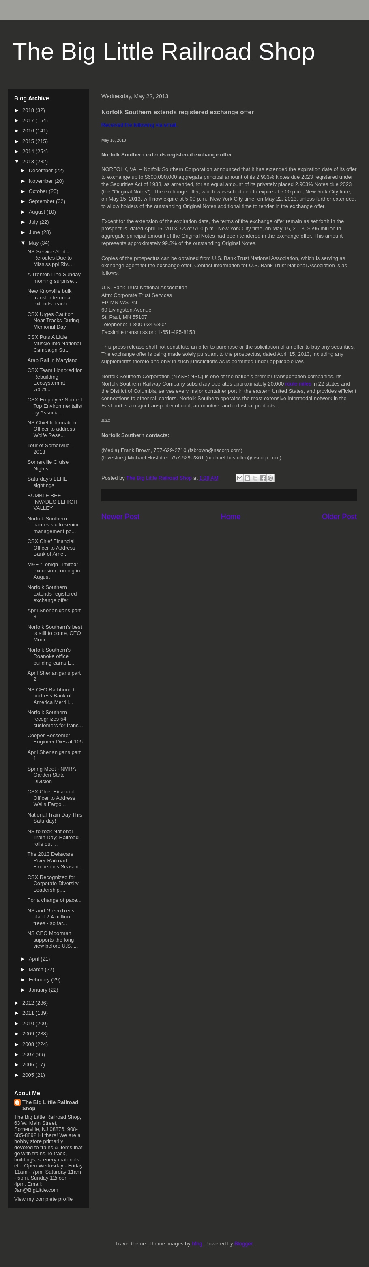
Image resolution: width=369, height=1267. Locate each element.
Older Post (339, 517)
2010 (29, 1023)
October (39, 191)
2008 (29, 1044)
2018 (29, 110)
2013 (29, 161)
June (35, 232)
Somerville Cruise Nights (48, 465)
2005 (29, 1075)
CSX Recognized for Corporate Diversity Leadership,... (52, 883)
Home (231, 517)
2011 (29, 1013)
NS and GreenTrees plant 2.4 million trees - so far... (50, 916)
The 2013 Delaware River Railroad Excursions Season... (55, 860)
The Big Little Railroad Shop (163, 51)
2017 (29, 120)
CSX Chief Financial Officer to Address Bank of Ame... (51, 547)
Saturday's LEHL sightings (47, 482)
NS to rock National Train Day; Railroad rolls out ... (53, 837)
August (38, 212)
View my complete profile (43, 1199)
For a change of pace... (54, 900)
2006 (29, 1064)
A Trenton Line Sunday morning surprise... (54, 277)
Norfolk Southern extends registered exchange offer (52, 593)
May (34, 243)
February (40, 980)
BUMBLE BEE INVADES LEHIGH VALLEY (52, 501)
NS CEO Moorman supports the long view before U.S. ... (52, 939)
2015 (29, 141)
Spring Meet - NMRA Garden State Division (51, 775)
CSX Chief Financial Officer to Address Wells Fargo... (51, 797)
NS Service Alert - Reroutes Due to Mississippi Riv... (49, 258)
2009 (29, 1034)
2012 (29, 1003)
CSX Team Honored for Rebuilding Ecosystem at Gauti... (54, 379)
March (37, 969)
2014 (29, 151)
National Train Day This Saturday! (54, 818)
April (35, 959)
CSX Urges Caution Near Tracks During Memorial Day (53, 320)
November (42, 181)
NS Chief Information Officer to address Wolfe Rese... (51, 429)
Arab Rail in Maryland (52, 360)
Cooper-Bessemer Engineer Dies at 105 (54, 738)
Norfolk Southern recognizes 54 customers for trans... (55, 718)
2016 (29, 131)
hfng (197, 1244)
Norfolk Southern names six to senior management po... (53, 524)
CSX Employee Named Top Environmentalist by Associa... (54, 405)
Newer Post (120, 517)
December (42, 170)
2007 (29, 1054)
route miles (298, 384)
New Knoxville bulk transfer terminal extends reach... (49, 297)
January (39, 990)
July (34, 222)
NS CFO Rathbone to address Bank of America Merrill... (52, 696)
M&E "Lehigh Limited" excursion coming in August (53, 570)
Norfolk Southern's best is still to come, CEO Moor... (54, 633)
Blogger (243, 1244)
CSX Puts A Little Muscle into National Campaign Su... (54, 343)
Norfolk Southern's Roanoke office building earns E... (51, 656)
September (42, 201)
